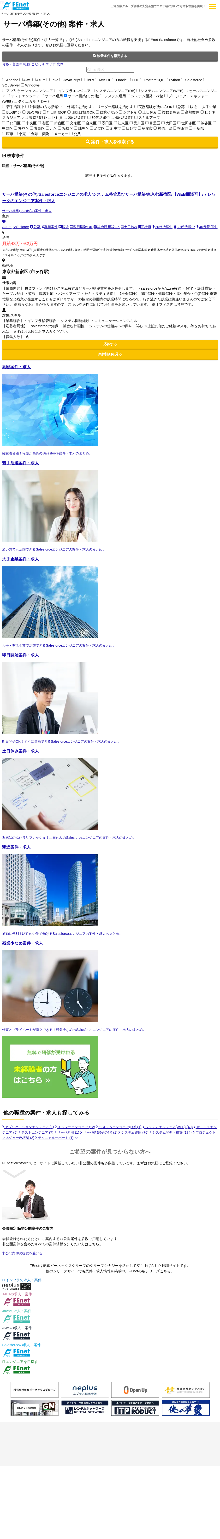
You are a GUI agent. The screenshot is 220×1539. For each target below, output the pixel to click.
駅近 (65, 227)
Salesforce (21, 227)
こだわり (40, 64)
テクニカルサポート (82, 1151)
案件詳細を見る (110, 360)
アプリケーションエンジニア (29, 1140)
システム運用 (156, 1146)
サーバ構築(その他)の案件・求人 (28, 211)
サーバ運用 (85, 1146)
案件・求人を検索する (110, 142)
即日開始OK (82, 227)
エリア (53, 64)
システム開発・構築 (195, 1146)
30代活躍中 (189, 227)
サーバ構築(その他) (119, 1146)
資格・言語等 (13, 64)
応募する (110, 350)
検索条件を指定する (109, 56)
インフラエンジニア (79, 1140)
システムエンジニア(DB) (126, 1140)
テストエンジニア (52, 1146)
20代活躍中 (166, 227)
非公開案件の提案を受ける (23, 1267)
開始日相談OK (108, 227)
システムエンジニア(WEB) (177, 1140)
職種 (28, 64)
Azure (7, 227)
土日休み (131, 227)
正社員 (148, 227)
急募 (36, 227)
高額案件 (50, 227)
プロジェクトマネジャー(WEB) (31, 1151)
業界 (63, 64)
